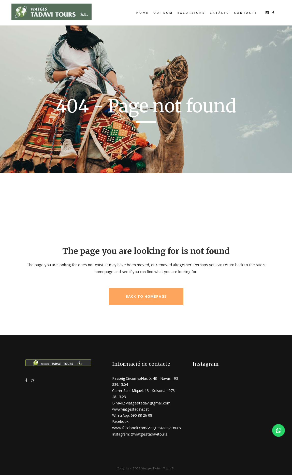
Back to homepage (146, 296)
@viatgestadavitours (149, 434)
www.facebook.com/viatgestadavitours (146, 427)
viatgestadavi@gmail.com (148, 402)
